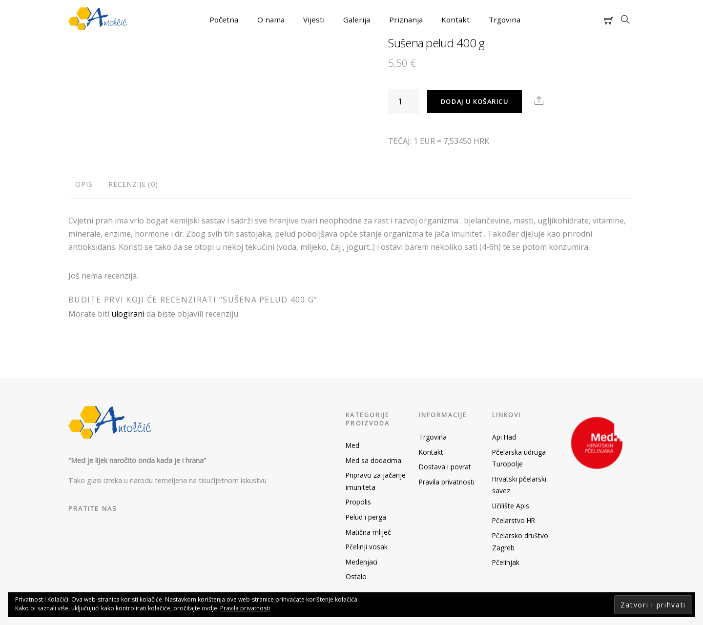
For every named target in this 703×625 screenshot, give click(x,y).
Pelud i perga (366, 517)
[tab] (84, 185)
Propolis (358, 501)
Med (352, 445)
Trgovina (504, 19)
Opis (83, 184)
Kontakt (455, 19)
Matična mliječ (368, 532)
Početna (223, 19)
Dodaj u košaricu (475, 101)
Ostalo (356, 576)
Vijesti (314, 19)
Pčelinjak (505, 562)
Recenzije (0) (133, 184)
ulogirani (128, 313)
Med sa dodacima (373, 460)
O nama (271, 19)
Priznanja (406, 19)
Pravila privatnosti (447, 481)
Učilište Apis (510, 505)
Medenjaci (361, 561)
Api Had (504, 437)
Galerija (356, 19)
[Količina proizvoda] (403, 101)
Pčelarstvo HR (513, 520)
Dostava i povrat (445, 466)
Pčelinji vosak (367, 546)
